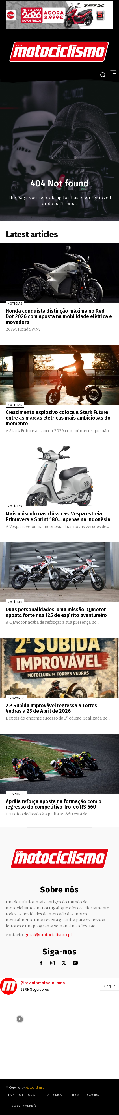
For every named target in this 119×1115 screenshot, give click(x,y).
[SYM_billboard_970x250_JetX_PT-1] (59, 28)
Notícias (15, 304)
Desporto (16, 698)
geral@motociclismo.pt (48, 934)
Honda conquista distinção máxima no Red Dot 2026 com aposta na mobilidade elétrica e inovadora (59, 317)
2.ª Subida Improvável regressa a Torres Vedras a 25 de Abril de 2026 (51, 708)
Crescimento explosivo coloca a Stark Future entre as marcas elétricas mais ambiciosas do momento (58, 418)
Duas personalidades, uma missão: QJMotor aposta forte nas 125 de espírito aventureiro (56, 612)
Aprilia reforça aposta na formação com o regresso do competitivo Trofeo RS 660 (53, 804)
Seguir (109, 986)
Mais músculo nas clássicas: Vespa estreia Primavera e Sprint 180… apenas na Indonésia (58, 517)
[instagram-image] (20, 1019)
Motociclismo (35, 1087)
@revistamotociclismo (42, 982)
